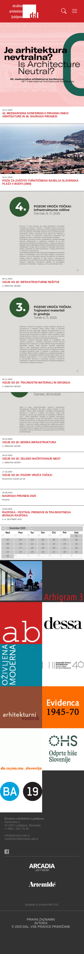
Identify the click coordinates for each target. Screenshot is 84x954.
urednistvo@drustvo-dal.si (21, 838)
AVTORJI (40, 923)
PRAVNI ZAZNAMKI (41, 919)
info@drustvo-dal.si (16, 835)
